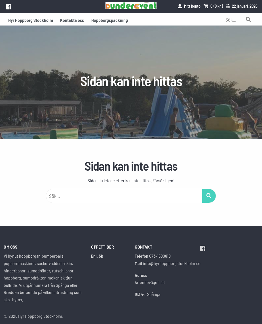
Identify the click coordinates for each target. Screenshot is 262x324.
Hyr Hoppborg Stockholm (30, 20)
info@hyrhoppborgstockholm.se (171, 263)
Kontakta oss (72, 20)
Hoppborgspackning (109, 20)
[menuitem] (31, 19)
